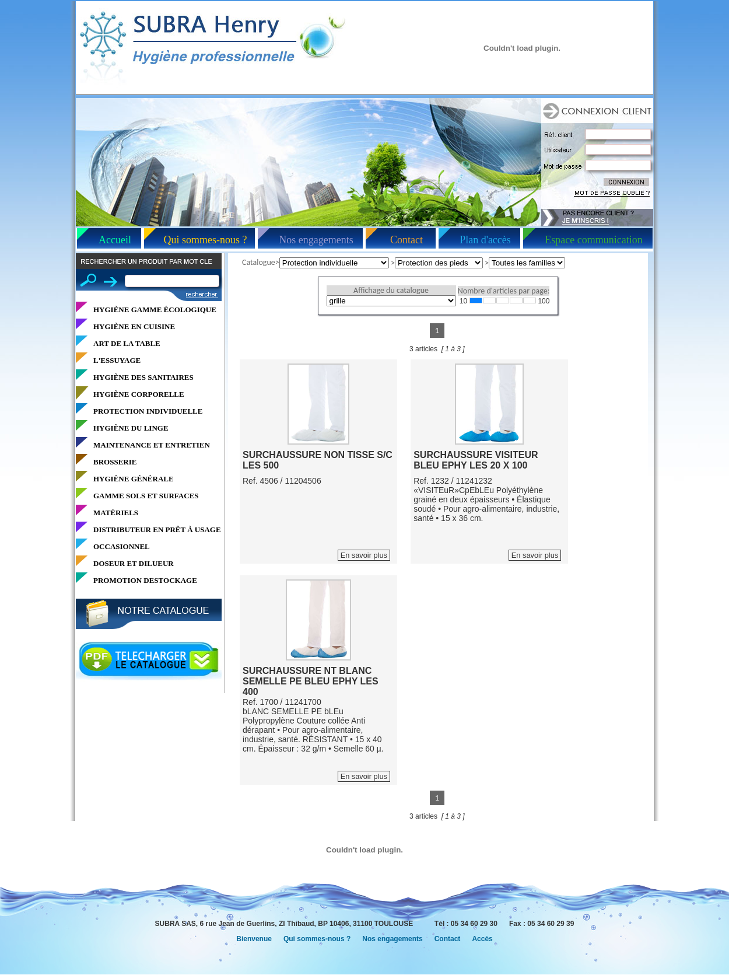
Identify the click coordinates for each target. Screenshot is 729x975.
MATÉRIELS (115, 512)
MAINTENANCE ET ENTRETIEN (151, 445)
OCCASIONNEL (121, 546)
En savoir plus (364, 555)
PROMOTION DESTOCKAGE (145, 580)
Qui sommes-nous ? (205, 240)
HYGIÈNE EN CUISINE (134, 326)
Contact (406, 240)
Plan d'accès (485, 240)
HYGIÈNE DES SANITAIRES (143, 377)
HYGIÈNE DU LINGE (131, 428)
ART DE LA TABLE (126, 343)
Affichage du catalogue (391, 290)
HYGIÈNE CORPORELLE (138, 394)
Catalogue (258, 262)
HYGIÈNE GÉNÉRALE (133, 478)
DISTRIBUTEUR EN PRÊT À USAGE (157, 529)
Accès (482, 939)
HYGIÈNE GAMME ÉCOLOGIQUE (154, 309)
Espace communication (593, 240)
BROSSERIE (114, 461)
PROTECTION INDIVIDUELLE (147, 411)
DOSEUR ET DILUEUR (133, 563)
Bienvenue (254, 939)
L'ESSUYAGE (117, 360)
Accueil (115, 240)
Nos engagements (316, 240)
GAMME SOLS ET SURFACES (145, 495)
